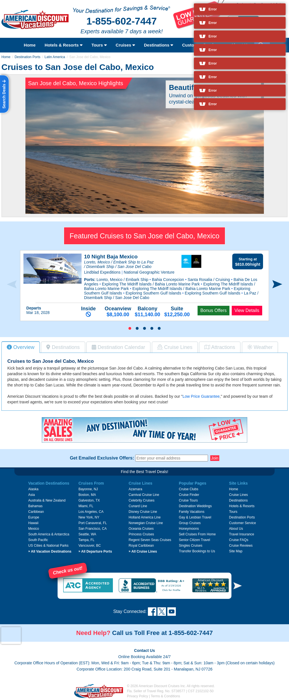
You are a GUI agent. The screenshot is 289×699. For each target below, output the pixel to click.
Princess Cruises (141, 534)
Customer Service (242, 523)
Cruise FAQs (238, 540)
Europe (33, 517)
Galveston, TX (89, 500)
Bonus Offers (213, 310)
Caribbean (36, 512)
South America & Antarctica (48, 534)
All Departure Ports (95, 551)
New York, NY (88, 517)
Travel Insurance (241, 534)
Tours (99, 45)
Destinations (158, 45)
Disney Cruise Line (143, 512)
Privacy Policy (137, 696)
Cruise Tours (188, 500)
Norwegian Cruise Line (146, 523)
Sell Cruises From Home (197, 534)
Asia (31, 495)
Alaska (33, 489)
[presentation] (11, 284)
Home (30, 45)
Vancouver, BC (89, 546)
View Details (247, 310)
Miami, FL (85, 506)
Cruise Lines (238, 495)
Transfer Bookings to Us (197, 551)
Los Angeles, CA (91, 512)
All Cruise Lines (143, 551)
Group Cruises (190, 523)
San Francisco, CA (92, 529)
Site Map (235, 551)
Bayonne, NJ (88, 489)
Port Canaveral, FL (92, 523)
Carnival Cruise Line (144, 495)
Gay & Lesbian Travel (195, 517)
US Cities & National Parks (48, 546)
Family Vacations (191, 512)
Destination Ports (27, 57)
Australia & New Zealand (46, 500)
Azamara (135, 489)
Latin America (55, 57)
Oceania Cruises (141, 529)
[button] (129, 328)
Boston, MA (87, 495)
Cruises (125, 45)
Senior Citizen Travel (194, 540)
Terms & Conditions (165, 696)
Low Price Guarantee (201, 396)
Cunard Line (138, 506)
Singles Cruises (190, 546)
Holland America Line (145, 517)
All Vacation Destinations (49, 551)
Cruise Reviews (241, 546)
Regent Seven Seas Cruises (150, 540)
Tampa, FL (86, 540)
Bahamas (35, 506)
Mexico (33, 529)
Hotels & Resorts (63, 45)
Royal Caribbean (141, 546)
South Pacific (38, 540)
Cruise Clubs (188, 489)
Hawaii (33, 523)
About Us (236, 529)
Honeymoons (189, 529)
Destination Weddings (195, 506)
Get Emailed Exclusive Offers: (102, 458)
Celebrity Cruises (141, 500)
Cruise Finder (189, 495)
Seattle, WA (87, 534)
